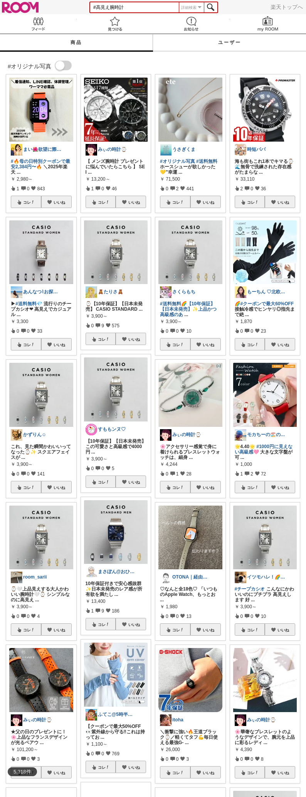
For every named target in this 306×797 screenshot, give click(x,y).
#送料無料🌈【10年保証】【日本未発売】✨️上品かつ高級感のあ (188, 309)
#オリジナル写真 (177, 161)
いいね (59, 202)
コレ (29, 202)
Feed (38, 23)
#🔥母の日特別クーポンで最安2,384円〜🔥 (40, 164)
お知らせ (191, 23)
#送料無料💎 (28, 303)
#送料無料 (206, 161)
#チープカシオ (250, 589)
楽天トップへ (287, 7)
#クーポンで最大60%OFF (267, 303)
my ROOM (268, 23)
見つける (115, 23)
